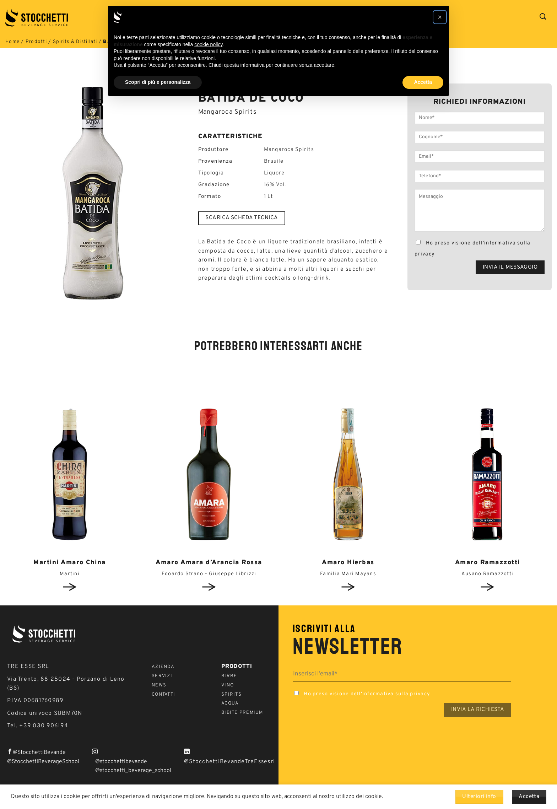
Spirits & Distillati (75, 42)
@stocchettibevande (121, 761)
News (159, 685)
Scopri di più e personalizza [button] (157, 82)
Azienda (163, 667)
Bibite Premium (242, 713)
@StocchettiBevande (39, 752)
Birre (229, 676)
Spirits (231, 694)
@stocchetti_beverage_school (133, 770)
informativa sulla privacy (396, 694)
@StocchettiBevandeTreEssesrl (229, 761)
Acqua (230, 703)
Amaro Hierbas (348, 563)
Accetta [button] (423, 82)
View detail (69, 587)
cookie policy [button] (208, 44)
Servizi (162, 676)
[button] (439, 17)
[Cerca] (543, 17)
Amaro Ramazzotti (487, 563)
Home (12, 42)
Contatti (163, 694)
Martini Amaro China (69, 563)
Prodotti (36, 42)
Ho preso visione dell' (472, 249)
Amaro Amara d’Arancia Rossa (209, 563)
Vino (227, 685)
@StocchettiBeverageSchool (43, 761)
